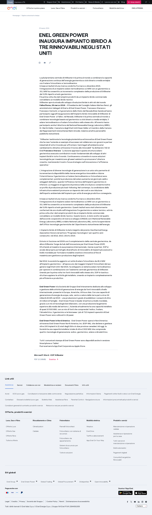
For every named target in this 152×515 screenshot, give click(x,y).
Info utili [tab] (85, 385)
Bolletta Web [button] (47, 400)
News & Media (92, 2)
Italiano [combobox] (140, 506)
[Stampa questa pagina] (39, 62)
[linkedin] (139, 502)
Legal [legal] (7, 501)
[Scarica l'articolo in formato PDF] (53, 360)
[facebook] (127, 502)
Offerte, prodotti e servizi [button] (18, 412)
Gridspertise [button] (85, 482)
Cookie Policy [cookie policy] (51, 501)
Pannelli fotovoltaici (67, 427)
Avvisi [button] (7, 394)
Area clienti (134, 2)
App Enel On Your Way (95, 440)
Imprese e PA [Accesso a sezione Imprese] (19, 2)
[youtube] (135, 502)
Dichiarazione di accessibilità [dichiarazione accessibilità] (77, 501)
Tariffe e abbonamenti (95, 436)
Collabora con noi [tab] (33, 385)
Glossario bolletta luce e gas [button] (28, 400)
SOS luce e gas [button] (18, 394)
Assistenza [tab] (9, 385)
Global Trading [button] (48, 482)
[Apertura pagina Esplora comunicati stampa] (30, 15)
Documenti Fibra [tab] (71, 385)
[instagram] (142, 502)
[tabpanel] (76, 400)
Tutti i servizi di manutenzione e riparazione (124, 442)
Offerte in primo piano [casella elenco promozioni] (35, 8)
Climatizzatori (38, 427)
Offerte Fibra (11, 436)
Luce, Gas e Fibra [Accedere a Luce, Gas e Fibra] (58, 8)
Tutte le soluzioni (66, 453)
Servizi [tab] (19, 385)
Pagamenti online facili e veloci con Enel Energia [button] (122, 394)
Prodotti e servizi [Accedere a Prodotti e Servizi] (79, 8)
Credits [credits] (14, 501)
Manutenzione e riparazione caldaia (124, 428)
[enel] (12, 8)
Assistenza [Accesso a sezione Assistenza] (64, 2)
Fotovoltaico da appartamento (66, 439)
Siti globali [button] (10, 472)
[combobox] (141, 506)
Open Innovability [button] (103, 482)
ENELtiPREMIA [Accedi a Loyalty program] (137, 8)
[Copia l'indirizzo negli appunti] (50, 62)
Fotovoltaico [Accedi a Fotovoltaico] (98, 8)
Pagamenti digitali (120, 453)
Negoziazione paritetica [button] (74, 394)
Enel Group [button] (12, 482)
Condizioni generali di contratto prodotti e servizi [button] (24, 406)
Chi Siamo (77, 2)
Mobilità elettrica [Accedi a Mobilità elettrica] (118, 8)
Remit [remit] (61, 501)
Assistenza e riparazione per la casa (122, 435)
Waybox (90, 427)
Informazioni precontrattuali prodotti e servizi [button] (120, 400)
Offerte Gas (10, 431)
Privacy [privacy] (22, 501)
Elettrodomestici (119, 448)
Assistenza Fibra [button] (61, 400)
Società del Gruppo (35, 501)
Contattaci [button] (9, 400)
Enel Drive (90, 431)
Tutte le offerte (12, 440)
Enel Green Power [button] (29, 482)
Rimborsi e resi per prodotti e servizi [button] (60, 406)
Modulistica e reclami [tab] (52, 385)
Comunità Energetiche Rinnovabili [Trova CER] (121, 458)
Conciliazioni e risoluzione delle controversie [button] (45, 394)
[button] (44, 62)
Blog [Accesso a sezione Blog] (121, 2)
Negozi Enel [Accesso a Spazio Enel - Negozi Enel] (49, 2)
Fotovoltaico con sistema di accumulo (70, 432)
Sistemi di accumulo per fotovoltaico (69, 446)
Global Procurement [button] (67, 482)
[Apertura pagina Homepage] (16, 15)
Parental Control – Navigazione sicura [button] (85, 400)
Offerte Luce (11, 427)
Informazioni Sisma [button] (93, 394)
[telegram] (146, 502)
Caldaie (36, 431)
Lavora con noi (108, 2)
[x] (131, 502)
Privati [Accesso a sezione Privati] (10, 2)
